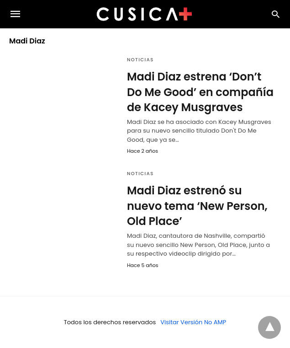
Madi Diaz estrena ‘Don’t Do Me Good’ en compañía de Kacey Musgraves (200, 92)
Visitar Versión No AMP (193, 322)
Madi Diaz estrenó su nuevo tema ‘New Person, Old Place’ (197, 206)
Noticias (140, 59)
